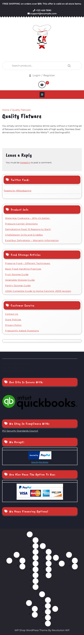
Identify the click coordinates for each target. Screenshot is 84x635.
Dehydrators (56, 558)
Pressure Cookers (35, 563)
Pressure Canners (35, 615)
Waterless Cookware (35, 587)
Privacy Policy (13, 325)
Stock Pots (35, 581)
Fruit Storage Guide (17, 274)
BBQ (17, 555)
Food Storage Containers (48, 618)
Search (68, 65)
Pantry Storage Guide (18, 285)
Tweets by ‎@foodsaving (17, 190)
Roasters (35, 569)
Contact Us (11, 314)
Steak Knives (49, 569)
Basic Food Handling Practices (23, 268)
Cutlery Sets (49, 552)
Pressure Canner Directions (21, 223)
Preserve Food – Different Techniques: (27, 263)
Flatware (69, 555)
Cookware (30, 534)
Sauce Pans (35, 575)
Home (9, 561)
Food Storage (29, 603)
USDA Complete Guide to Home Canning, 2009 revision (38, 291)
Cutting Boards (48, 606)
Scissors (49, 563)
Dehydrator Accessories (62, 563)
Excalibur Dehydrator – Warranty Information (32, 240)
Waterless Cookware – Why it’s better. (27, 218)
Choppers (48, 600)
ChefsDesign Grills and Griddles (24, 234)
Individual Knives (49, 558)
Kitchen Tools (48, 623)
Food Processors (48, 612)
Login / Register (42, 75)
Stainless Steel (75, 566)
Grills (35, 558)
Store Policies (13, 319)
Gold (75, 561)
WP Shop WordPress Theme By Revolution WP (42, 630)
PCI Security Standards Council (20, 430)
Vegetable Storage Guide (20, 280)
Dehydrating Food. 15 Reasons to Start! (28, 229)
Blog (55, 609)
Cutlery (43, 546)
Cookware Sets (35, 546)
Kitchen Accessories (42, 594)
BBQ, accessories (22, 561)
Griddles (35, 552)
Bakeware (35, 540)
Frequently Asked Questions (22, 330)
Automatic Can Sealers (35, 609)
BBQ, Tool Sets (22, 566)
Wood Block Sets (49, 575)
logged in (25, 162)
